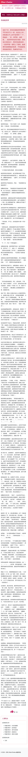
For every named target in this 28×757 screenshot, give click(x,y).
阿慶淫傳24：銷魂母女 (11, 732)
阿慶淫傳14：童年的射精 (11, 730)
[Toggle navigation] (25, 2)
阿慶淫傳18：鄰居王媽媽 (11, 734)
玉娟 (6, 740)
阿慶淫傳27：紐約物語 (11, 727)
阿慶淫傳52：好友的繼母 (11, 725)
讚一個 (14, 711)
